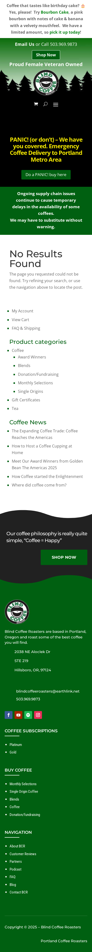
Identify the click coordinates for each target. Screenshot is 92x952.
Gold (13, 752)
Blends (24, 365)
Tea (15, 408)
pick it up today (65, 32)
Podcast (15, 869)
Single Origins (30, 391)
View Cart (20, 319)
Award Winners (32, 357)
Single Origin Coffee (24, 791)
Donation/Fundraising (38, 374)
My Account (22, 311)
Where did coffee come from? (39, 485)
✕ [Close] (86, 476)
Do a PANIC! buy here (46, 174)
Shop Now (46, 55)
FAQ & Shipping (26, 328)
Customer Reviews (23, 854)
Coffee (18, 350)
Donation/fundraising (25, 815)
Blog (13, 885)
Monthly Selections (35, 383)
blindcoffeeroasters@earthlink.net (47, 691)
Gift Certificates (26, 400)
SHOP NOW (64, 557)
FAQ (12, 877)
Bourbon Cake (54, 12)
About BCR (17, 846)
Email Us (24, 44)
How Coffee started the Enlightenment (47, 476)
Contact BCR (19, 892)
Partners (16, 861)
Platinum (16, 745)
